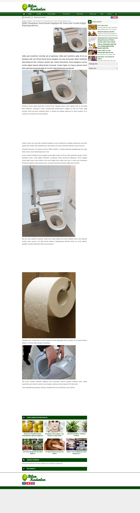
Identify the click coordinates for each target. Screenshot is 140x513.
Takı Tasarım (66, 14)
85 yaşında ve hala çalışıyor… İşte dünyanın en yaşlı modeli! (54, 434)
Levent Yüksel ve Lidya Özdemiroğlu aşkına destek (105, 51)
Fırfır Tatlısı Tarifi (103, 25)
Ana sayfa (23, 14)
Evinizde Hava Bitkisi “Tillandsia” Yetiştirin (76, 434)
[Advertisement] (37, 40)
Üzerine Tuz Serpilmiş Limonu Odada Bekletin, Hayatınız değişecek (32, 434)
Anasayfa (24, 21)
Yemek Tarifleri (51, 14)
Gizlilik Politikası (40, 17)
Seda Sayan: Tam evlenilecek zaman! (106, 58)
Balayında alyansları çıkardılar (106, 32)
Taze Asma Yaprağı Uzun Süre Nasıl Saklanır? (33, 452)
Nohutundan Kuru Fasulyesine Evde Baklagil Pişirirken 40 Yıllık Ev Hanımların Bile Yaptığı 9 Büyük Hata (108, 41)
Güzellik (39, 14)
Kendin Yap (93, 14)
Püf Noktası (29, 21)
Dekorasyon (80, 14)
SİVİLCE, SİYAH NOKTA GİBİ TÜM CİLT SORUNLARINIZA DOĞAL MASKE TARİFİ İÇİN (107, 46)
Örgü (101, 14)
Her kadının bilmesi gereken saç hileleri (55, 452)
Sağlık (30, 14)
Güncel (109, 14)
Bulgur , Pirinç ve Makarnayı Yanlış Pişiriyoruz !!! (76, 452)
